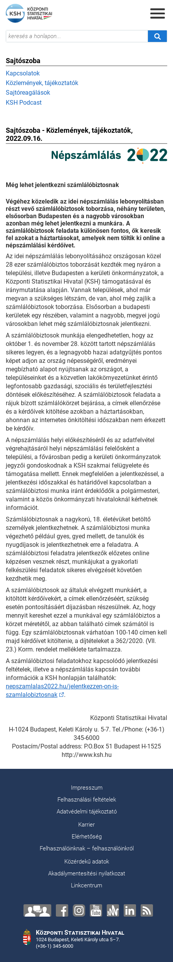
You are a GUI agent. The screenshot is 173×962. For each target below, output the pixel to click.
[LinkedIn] (130, 910)
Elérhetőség (87, 836)
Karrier (86, 824)
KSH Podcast (24, 102)
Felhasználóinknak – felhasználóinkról (87, 848)
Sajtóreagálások (28, 92)
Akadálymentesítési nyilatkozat (86, 873)
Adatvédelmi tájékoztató (87, 811)
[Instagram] (79, 910)
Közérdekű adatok (86, 861)
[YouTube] (96, 910)
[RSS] (147, 910)
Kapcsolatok (23, 73)
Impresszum (86, 787)
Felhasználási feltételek (86, 799)
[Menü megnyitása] (157, 13)
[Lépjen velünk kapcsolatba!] (37, 910)
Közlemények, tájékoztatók (42, 83)
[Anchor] (113, 910)
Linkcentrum (86, 885)
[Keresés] (157, 36)
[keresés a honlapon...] (77, 36)
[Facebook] (62, 910)
